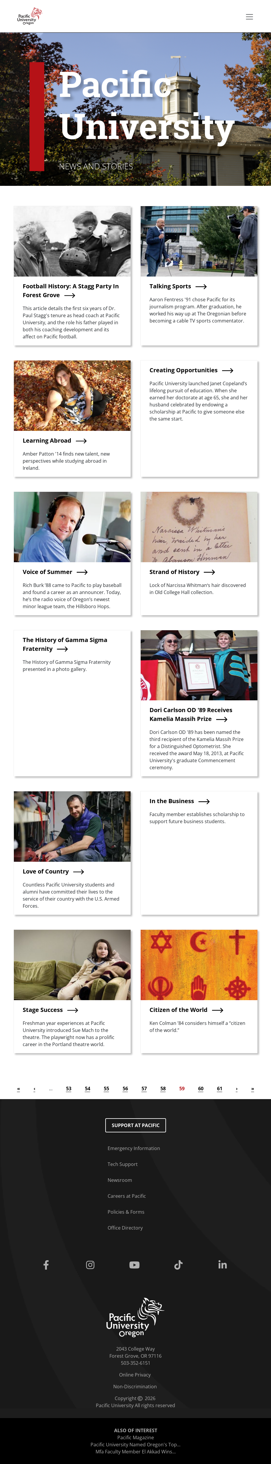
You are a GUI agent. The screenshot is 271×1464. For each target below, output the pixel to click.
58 (163, 1088)
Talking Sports (170, 286)
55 (106, 1088)
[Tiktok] (179, 1265)
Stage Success (43, 1010)
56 (125, 1088)
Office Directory (125, 1228)
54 (87, 1088)
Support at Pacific (136, 1125)
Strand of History (174, 572)
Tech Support (123, 1164)
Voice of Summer (47, 572)
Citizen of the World (179, 1010)
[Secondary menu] (249, 16)
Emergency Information (134, 1148)
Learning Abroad (47, 440)
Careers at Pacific (127, 1196)
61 (219, 1088)
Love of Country (46, 871)
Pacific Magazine (135, 1437)
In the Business (172, 801)
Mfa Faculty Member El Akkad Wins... (136, 1451)
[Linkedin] (223, 1265)
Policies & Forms (126, 1212)
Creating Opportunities (184, 370)
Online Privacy (135, 1375)
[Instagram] (91, 1265)
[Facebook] (47, 1265)
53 (68, 1088)
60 (200, 1088)
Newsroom (120, 1180)
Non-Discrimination (135, 1386)
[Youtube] (135, 1265)
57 (144, 1088)
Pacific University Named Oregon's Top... (135, 1444)
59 (182, 1088)
